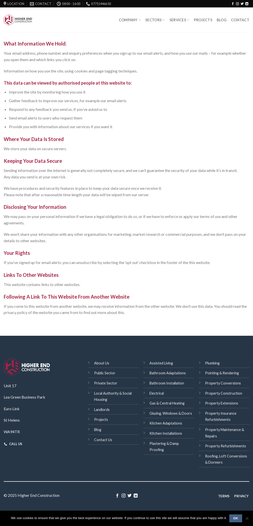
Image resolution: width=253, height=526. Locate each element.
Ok (235, 518)
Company (130, 20)
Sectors (155, 20)
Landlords (102, 409)
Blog (222, 20)
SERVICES (179, 20)
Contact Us (103, 440)
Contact (240, 20)
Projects (203, 20)
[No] (246, 520)
